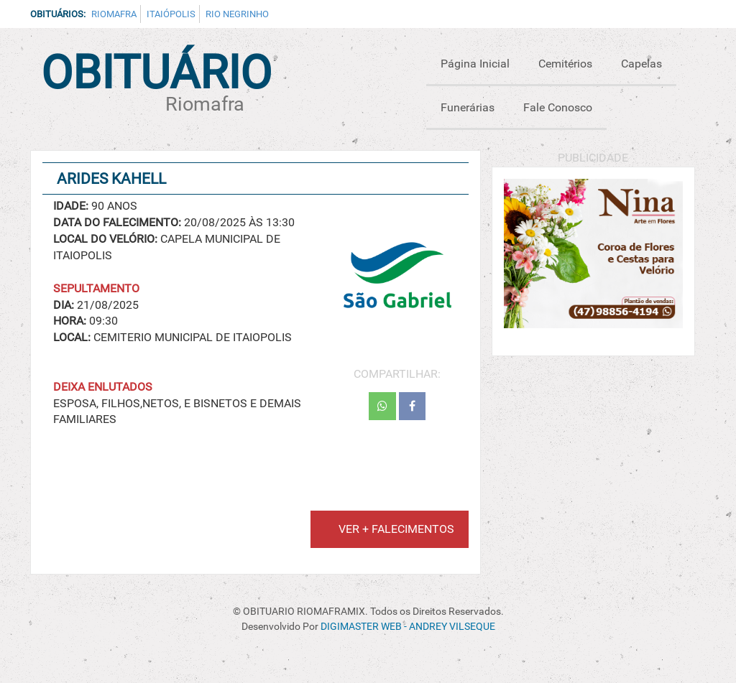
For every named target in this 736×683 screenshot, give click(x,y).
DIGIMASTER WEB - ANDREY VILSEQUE (408, 627)
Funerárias (467, 107)
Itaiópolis (171, 14)
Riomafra (114, 14)
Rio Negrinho (237, 14)
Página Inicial (475, 63)
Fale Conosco (557, 107)
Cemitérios (565, 63)
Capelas (641, 63)
